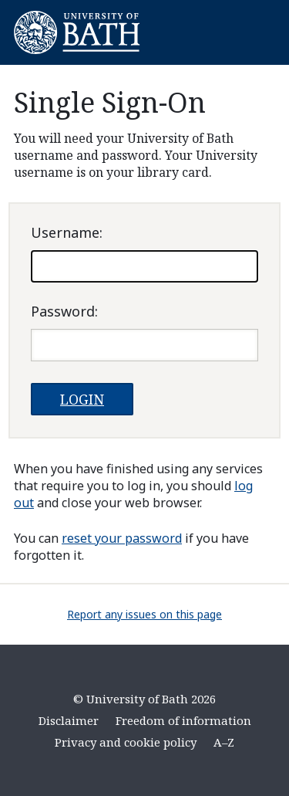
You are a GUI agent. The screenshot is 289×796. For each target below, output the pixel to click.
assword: (64, 311)
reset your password (122, 538)
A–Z (223, 742)
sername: (66, 232)
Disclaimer (69, 720)
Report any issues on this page (144, 614)
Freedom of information (183, 720)
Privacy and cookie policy (126, 742)
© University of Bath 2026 (144, 698)
